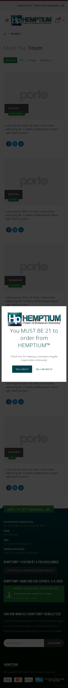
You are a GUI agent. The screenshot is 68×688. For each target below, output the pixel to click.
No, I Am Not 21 (44, 369)
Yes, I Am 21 (22, 369)
